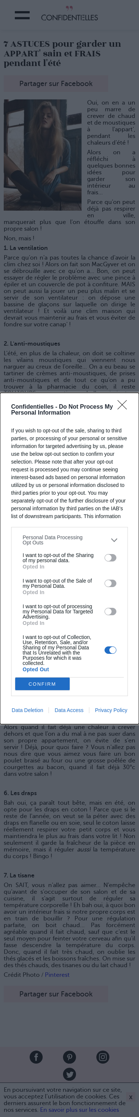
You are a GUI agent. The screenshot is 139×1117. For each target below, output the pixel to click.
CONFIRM (42, 684)
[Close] (125, 407)
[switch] (110, 557)
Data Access (68, 710)
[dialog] (69, 558)
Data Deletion (27, 710)
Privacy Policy (111, 710)
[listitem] (69, 540)
